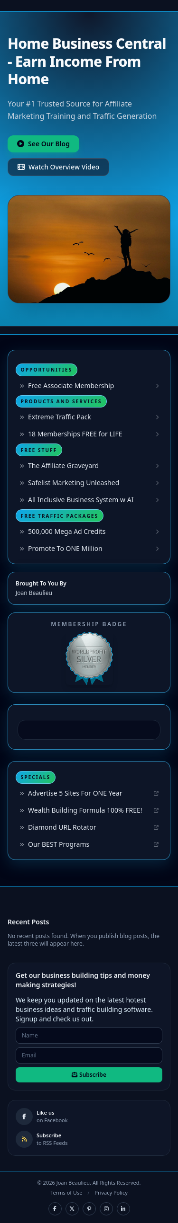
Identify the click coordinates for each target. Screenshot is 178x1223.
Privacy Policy (110, 1192)
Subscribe (89, 1075)
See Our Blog (43, 143)
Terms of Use (66, 1192)
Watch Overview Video (58, 166)
